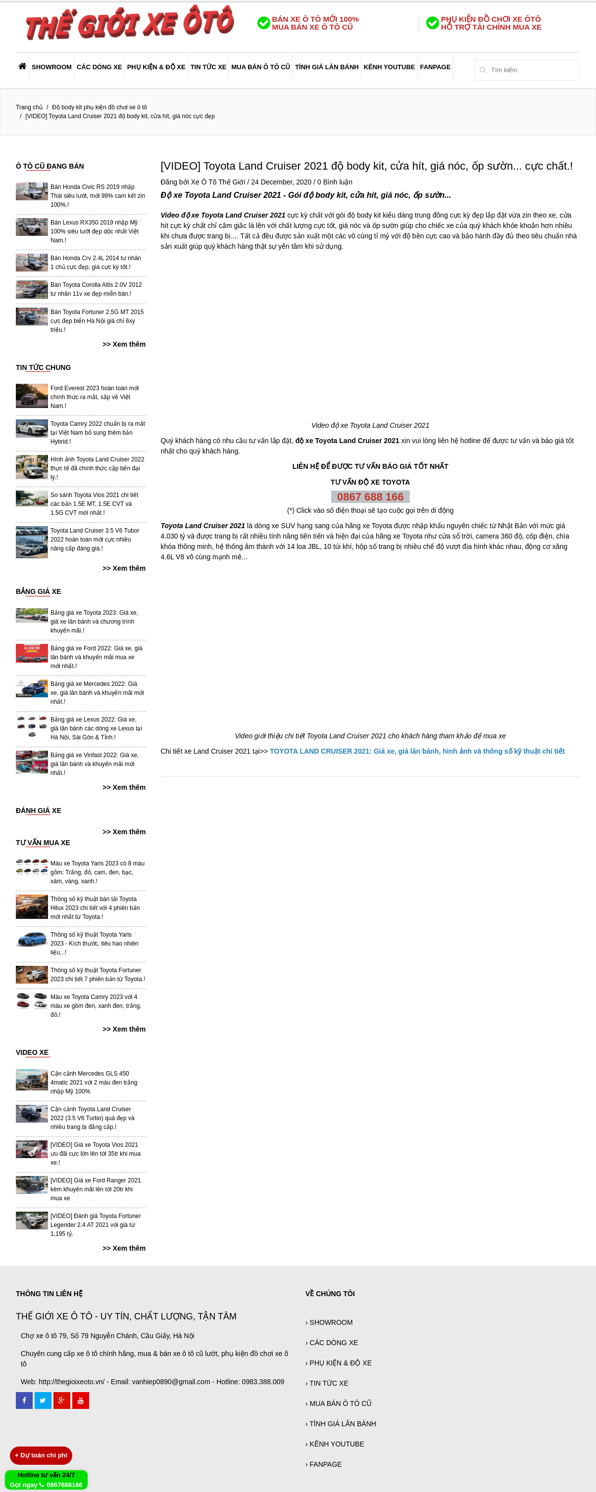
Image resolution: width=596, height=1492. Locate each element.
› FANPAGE (323, 1464)
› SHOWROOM (329, 1322)
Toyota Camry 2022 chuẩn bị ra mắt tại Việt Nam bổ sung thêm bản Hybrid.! (97, 432)
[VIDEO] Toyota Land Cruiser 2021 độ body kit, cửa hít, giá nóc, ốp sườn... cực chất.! (367, 166)
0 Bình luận (334, 182)
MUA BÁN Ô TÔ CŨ (260, 67)
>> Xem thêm (124, 344)
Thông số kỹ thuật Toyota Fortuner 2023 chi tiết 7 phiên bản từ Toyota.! (97, 975)
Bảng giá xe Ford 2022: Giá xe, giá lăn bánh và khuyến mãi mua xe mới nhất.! (96, 657)
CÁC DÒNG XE (99, 67)
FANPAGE (435, 67)
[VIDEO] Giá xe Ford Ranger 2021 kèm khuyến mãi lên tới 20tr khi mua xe (95, 1189)
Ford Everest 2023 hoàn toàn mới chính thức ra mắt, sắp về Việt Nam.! (94, 397)
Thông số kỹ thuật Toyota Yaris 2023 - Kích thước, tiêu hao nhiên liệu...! (94, 943)
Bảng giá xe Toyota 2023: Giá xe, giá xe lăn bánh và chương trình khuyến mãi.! (94, 621)
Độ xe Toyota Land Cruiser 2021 (221, 195)
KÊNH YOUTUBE (389, 67)
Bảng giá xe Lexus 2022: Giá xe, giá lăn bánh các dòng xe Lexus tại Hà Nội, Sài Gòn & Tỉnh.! (96, 728)
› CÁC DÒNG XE (331, 1343)
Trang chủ (29, 107)
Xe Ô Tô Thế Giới (218, 182)
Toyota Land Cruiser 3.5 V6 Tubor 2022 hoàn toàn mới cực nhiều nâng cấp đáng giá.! (94, 539)
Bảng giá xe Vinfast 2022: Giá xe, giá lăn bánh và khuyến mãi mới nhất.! (94, 764)
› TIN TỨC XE (326, 1383)
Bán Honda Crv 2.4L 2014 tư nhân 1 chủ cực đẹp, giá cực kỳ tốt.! (95, 263)
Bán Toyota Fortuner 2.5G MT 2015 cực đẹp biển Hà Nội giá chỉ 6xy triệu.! (97, 321)
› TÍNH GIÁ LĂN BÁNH (340, 1424)
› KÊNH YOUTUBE (334, 1444)
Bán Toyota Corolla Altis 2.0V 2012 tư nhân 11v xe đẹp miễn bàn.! (96, 289)
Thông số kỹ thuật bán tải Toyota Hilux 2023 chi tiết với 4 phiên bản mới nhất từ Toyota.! (95, 908)
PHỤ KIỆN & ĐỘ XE (156, 67)
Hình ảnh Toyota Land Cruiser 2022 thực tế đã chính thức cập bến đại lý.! (97, 468)
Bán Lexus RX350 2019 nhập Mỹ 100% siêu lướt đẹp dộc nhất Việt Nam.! (94, 231)
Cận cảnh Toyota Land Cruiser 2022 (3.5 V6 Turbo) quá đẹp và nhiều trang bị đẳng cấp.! (92, 1118)
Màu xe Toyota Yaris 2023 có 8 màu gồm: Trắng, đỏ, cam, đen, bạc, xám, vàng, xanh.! (97, 872)
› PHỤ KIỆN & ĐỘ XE (338, 1363)
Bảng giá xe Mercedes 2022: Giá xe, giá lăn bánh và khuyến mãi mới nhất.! (97, 692)
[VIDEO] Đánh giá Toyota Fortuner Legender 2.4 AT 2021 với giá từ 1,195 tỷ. (95, 1225)
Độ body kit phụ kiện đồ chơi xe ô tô (99, 107)
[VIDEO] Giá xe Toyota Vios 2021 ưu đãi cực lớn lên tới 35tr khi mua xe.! (95, 1153)
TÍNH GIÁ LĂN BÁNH (327, 67)
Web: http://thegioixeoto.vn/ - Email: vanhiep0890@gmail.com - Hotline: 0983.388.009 (152, 1382)
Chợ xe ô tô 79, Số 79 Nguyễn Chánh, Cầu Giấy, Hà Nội (108, 1336)
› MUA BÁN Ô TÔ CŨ (338, 1403)
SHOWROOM (52, 67)
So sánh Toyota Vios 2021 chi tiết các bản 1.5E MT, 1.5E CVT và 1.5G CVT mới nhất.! (94, 504)
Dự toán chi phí (41, 1455)
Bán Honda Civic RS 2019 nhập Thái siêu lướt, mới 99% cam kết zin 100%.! (97, 195)
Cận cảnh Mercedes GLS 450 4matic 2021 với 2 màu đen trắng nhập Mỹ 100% (93, 1082)
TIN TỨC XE (209, 67)
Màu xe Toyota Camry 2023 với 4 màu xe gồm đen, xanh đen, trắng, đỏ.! (95, 1006)
